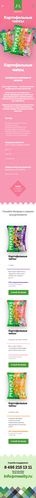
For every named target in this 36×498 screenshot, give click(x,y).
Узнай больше (18, 292)
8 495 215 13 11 (18, 467)
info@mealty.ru (18, 476)
